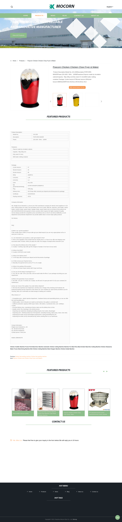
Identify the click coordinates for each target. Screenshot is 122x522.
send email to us (77, 87)
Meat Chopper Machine (53, 349)
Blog (65, 23)
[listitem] (61, 101)
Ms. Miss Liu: (16, 454)
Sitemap (75, 519)
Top (117, 517)
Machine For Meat (69, 346)
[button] (11, 7)
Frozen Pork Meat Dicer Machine (34, 346)
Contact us (79, 23)
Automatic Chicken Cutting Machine (54, 346)
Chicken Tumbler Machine (17, 346)
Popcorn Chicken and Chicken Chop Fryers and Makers (27, 358)
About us (95, 23)
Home (25, 23)
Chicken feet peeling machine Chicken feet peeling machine (31, 356)
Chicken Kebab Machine (67, 349)
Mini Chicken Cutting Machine (38, 349)
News (53, 23)
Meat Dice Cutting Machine (93, 346)
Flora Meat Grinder (80, 346)
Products (39, 23)
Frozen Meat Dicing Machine (22, 349)
